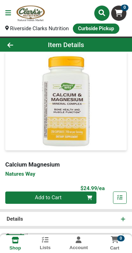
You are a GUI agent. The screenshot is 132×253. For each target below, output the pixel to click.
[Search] (102, 13)
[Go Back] (20, 44)
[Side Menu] (8, 13)
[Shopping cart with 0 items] (119, 13)
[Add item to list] (120, 198)
